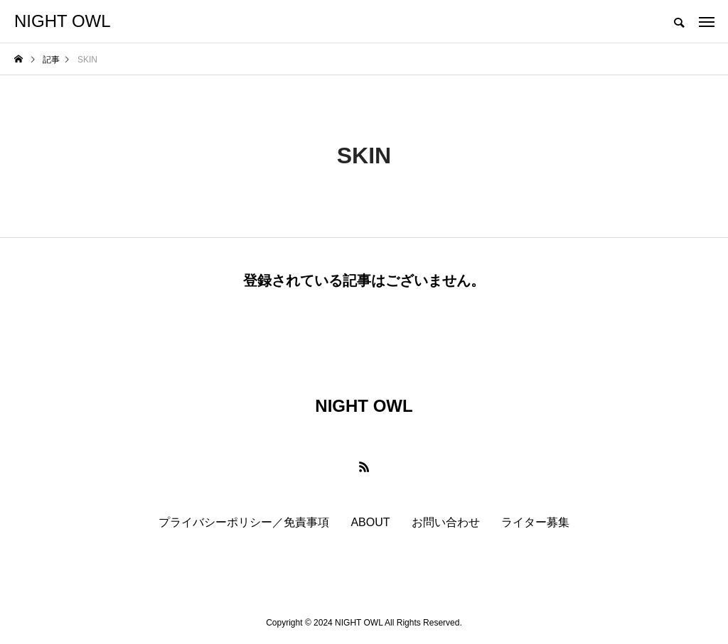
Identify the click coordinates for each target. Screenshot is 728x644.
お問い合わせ (446, 522)
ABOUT (370, 522)
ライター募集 (535, 522)
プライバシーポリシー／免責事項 (244, 522)
